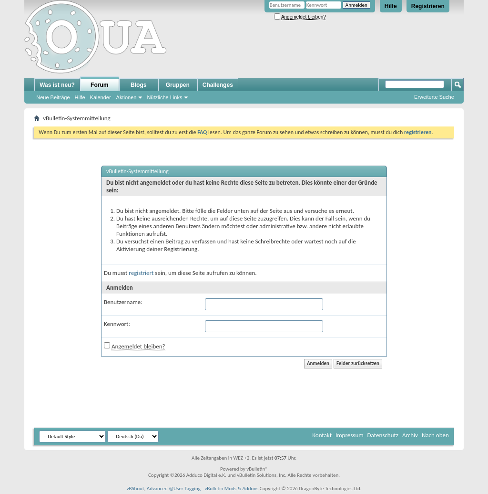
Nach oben (435, 435)
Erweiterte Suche (434, 97)
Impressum (350, 435)
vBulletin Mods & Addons (231, 488)
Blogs (138, 85)
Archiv (410, 435)
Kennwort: (117, 323)
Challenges (218, 85)
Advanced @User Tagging (174, 488)
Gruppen (178, 85)
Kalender (100, 97)
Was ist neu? (57, 85)
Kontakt (322, 435)
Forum (99, 85)
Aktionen (126, 97)
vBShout (135, 488)
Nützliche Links (164, 97)
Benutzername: (123, 301)
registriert (141, 272)
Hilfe (391, 6)
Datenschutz (382, 435)
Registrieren (428, 6)
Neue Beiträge (53, 97)
